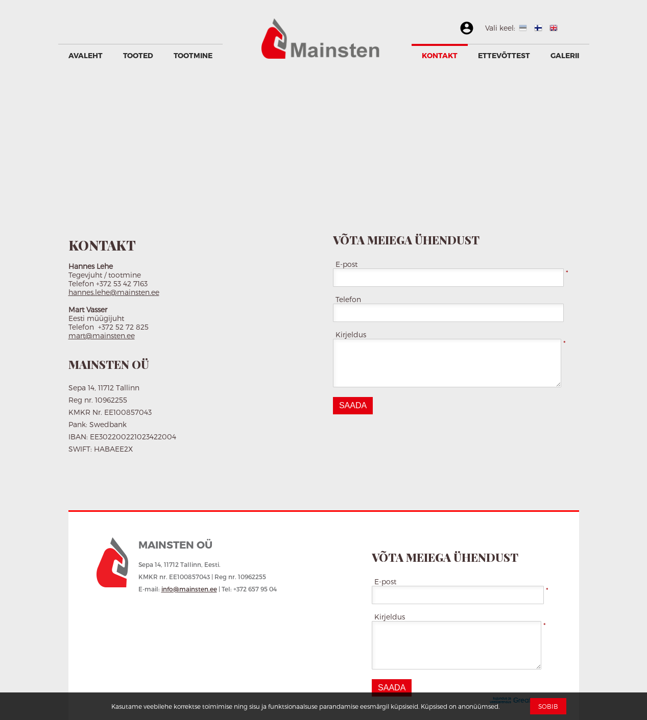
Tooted (138, 55)
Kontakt (440, 55)
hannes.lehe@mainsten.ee (113, 292)
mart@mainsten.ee (101, 335)
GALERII (564, 55)
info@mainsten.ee (189, 588)
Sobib (548, 706)
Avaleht (85, 55)
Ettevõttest (504, 55)
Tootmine (193, 55)
